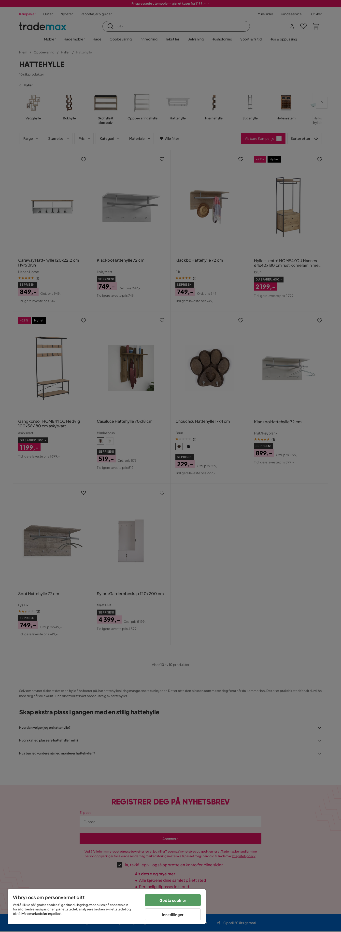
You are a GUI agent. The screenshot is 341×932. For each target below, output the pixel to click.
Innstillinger (173, 914)
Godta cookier (172, 900)
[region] (107, 906)
